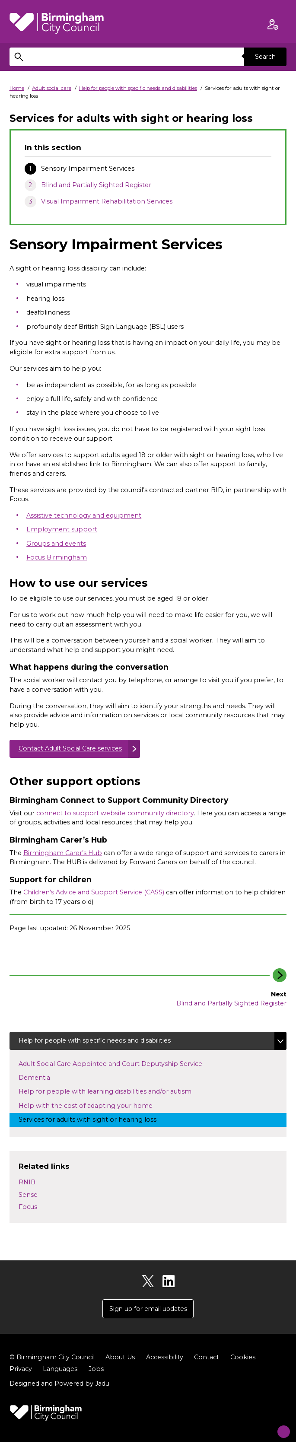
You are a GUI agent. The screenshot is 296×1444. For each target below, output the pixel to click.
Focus (28, 1208)
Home (17, 88)
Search (265, 56)
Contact (206, 1359)
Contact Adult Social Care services (71, 749)
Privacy (21, 1370)
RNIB (27, 1183)
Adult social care (51, 88)
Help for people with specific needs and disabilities (138, 88)
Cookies (242, 1359)
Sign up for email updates (148, 1310)
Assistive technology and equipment (83, 515)
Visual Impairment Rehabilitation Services (106, 201)
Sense (28, 1195)
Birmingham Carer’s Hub (62, 853)
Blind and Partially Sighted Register (96, 185)
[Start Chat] (278, 1426)
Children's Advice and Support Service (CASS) (93, 893)
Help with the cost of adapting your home (94, 1106)
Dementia (48, 1078)
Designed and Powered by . (60, 1385)
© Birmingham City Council (52, 1359)
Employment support (61, 529)
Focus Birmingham (56, 557)
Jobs (96, 1370)
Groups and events (56, 543)
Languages (60, 1370)
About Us (120, 1359)
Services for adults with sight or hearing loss (95, 1120)
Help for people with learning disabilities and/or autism (113, 1092)
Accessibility (164, 1359)
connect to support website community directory (115, 813)
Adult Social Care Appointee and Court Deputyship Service (118, 1064)
